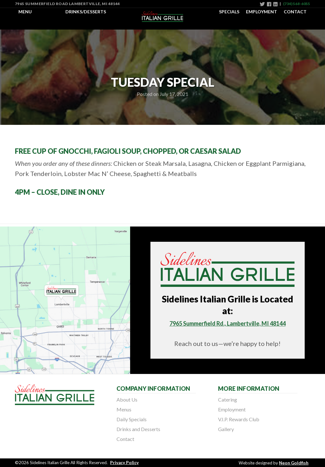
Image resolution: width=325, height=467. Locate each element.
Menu (25, 11)
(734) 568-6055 (296, 3)
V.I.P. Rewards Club (238, 419)
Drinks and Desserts (138, 429)
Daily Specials (131, 419)
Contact (295, 11)
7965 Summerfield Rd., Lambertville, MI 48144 (227, 323)
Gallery (226, 429)
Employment (261, 11)
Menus (123, 409)
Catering (227, 399)
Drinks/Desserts (85, 11)
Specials (229, 11)
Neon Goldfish (293, 462)
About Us (126, 399)
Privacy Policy (124, 462)
